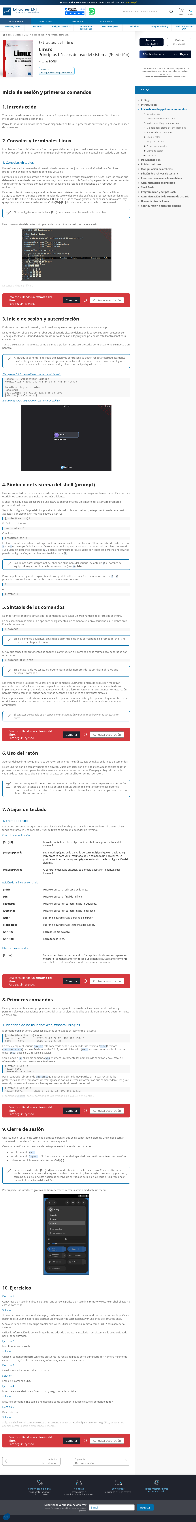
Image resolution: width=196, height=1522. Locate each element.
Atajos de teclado (155, 141)
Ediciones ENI (21, 11)
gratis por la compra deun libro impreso (39, 1505)
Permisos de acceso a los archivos (161, 178)
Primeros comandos (157, 146)
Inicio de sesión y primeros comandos (164, 109)
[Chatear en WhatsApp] (92, 11)
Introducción (49, 1476)
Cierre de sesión (155, 150)
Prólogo (145, 100)
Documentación (84, 1476)
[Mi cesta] (181, 11)
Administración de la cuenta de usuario (165, 196)
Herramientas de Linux (155, 201)
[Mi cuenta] (190, 11)
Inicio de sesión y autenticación (163, 123)
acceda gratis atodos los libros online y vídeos (79, 1505)
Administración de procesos (158, 182)
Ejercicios (151, 155)
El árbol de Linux (151, 164)
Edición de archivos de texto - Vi (160, 173)
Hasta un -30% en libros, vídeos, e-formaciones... (98, 2)
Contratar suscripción (107, 300)
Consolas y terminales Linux (161, 118)
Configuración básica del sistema (161, 205)
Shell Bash (147, 187)
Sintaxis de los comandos (160, 132)
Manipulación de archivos (157, 169)
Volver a (56, 71)
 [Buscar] (171, 11)
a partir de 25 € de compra (118, 1504)
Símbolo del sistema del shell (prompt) (166, 127)
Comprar (71, 300)
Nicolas (48, 61)
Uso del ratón (153, 136)
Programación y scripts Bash (158, 191)
